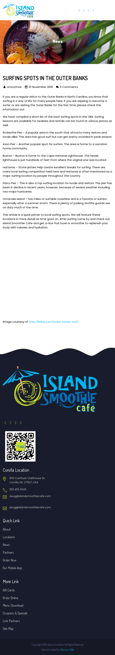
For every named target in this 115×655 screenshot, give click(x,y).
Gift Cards (9, 590)
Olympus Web (67, 649)
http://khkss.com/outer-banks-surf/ (53, 322)
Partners (8, 552)
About (6, 529)
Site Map (8, 628)
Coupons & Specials (15, 613)
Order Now (9, 560)
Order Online (10, 598)
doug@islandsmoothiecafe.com (30, 496)
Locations (9, 537)
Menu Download (13, 605)
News (6, 545)
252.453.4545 (17, 489)
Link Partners (11, 621)
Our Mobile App (12, 568)
